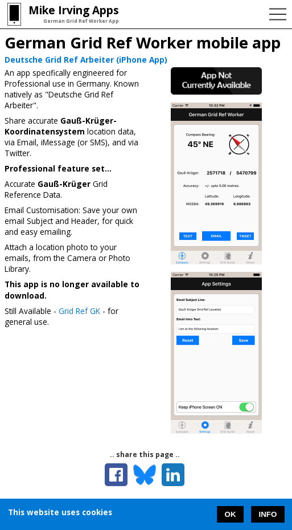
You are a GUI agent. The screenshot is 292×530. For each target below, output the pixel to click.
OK (230, 514)
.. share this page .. (145, 454)
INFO (268, 514)
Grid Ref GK (79, 310)
